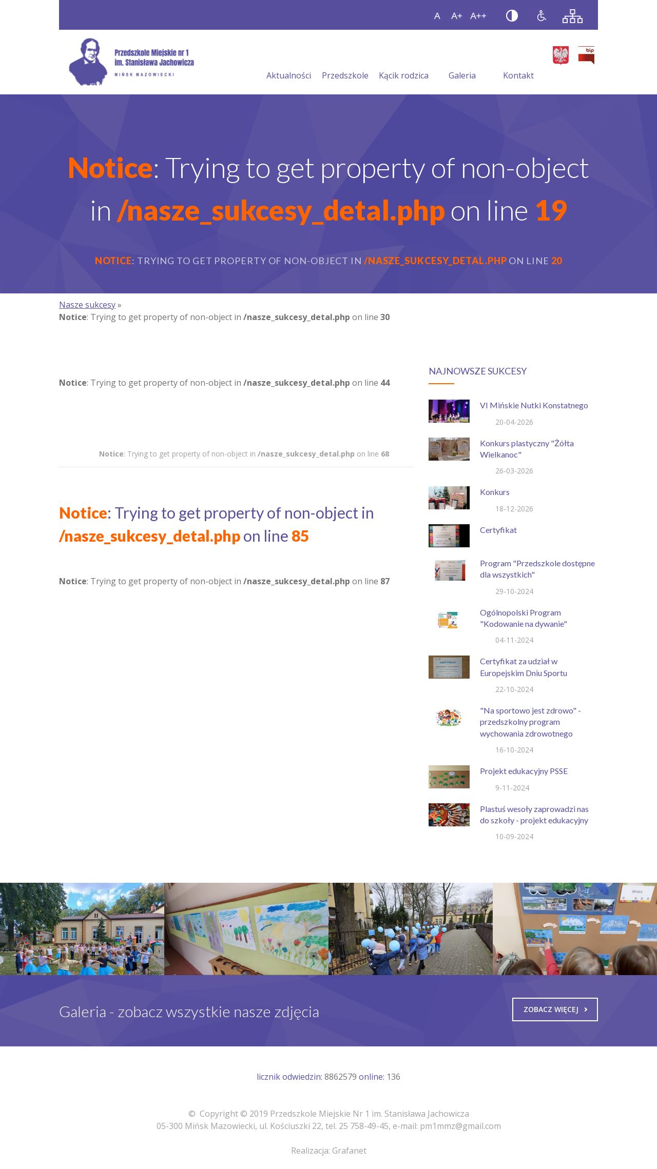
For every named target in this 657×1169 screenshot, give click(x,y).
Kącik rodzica (404, 63)
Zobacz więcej (555, 1009)
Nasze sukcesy (87, 304)
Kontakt (518, 63)
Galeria (462, 63)
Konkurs (495, 492)
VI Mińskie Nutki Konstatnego (534, 405)
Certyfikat (498, 529)
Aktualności (288, 63)
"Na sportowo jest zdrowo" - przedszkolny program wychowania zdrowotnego (530, 721)
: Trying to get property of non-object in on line (244, 454)
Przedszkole (345, 63)
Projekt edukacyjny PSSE (524, 771)
